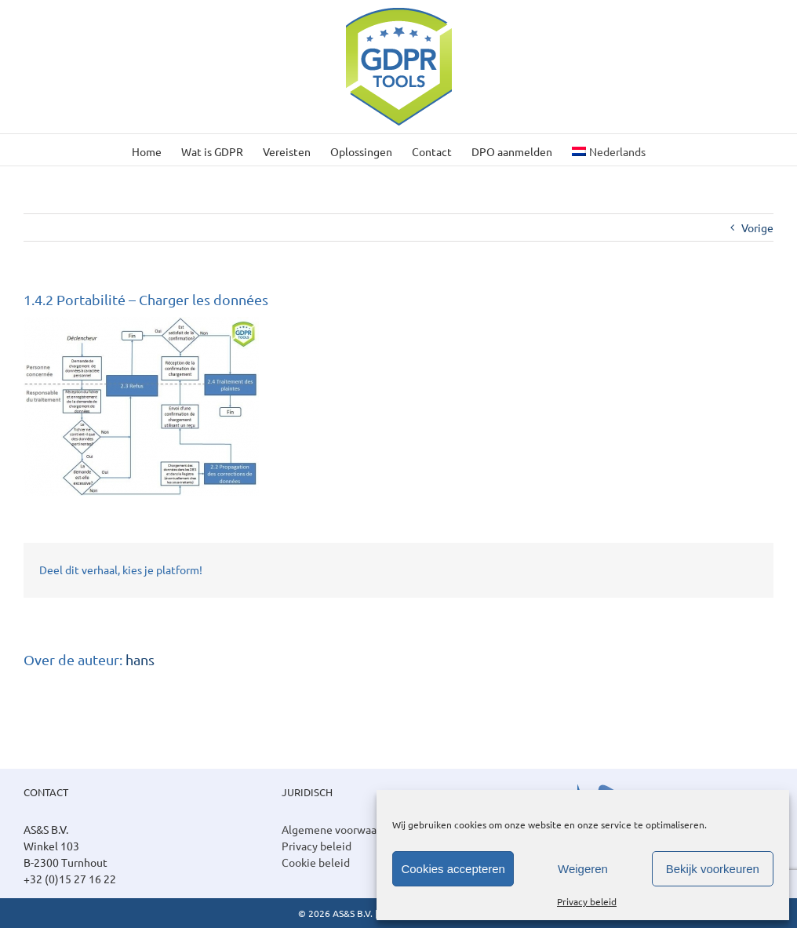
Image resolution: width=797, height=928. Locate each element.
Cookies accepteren (453, 868)
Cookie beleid (316, 862)
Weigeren (583, 868)
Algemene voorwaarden (340, 829)
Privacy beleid (587, 901)
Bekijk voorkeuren (712, 868)
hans (140, 659)
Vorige (757, 227)
